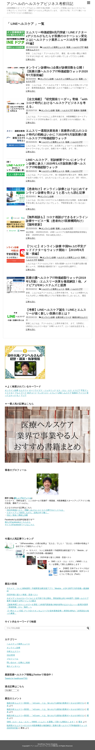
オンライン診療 (47, 79)
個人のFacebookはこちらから (18, 522)
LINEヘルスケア (65, 393)
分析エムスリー (13, 651)
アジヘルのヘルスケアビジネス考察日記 (40, 4)
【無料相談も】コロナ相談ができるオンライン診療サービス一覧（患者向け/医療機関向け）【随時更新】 (57, 220)
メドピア (76, 390)
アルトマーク (20, 393)
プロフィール (12, 659)
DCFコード (32, 393)
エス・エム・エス (64, 390)
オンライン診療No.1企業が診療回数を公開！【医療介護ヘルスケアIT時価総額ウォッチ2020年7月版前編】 (57, 71)
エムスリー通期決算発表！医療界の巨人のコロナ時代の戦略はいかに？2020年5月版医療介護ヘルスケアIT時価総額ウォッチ (56, 134)
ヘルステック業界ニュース (53, 47)
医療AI (76, 110)
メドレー (53, 393)
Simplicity (54, 744)
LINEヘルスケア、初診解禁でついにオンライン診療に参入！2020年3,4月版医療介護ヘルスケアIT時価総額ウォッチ (56, 163)
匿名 (80, 722)
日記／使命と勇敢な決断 (17, 515)
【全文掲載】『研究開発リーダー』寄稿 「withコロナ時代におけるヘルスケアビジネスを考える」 (57, 103)
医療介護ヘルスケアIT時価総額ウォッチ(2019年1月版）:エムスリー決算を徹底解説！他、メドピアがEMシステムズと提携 (56, 281)
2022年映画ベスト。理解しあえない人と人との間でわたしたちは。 (36, 510)
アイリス (82, 393)
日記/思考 (11, 655)
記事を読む (30, 59)
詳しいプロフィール (23, 498)
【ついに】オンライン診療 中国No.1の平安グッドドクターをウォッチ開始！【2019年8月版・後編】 (56, 250)
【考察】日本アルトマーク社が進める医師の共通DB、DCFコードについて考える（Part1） (74, 571)
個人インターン (13, 666)
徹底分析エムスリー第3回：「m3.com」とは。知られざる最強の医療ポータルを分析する (45, 703)
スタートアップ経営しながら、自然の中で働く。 (28, 513)
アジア (23, 395)
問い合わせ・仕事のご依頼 (18, 663)
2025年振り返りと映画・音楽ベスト (56, 557)
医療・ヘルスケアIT (74, 47)
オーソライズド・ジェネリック (42, 390)
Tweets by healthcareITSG (16, 678)
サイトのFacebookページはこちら (19, 525)
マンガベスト (43, 393)
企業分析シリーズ (63, 317)
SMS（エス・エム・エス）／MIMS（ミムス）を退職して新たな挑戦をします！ (41, 722)
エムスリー (23, 390)
